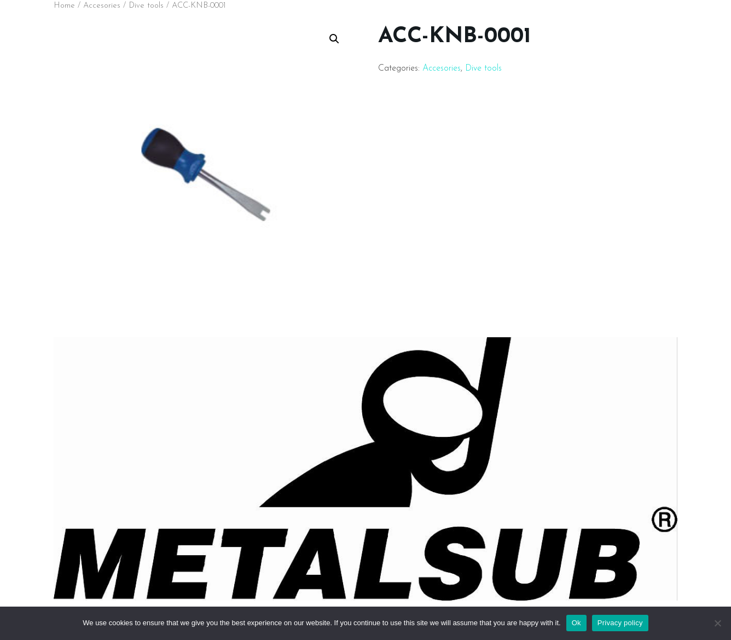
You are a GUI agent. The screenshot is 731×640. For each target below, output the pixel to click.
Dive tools (146, 6)
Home (64, 6)
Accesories (101, 6)
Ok (576, 623)
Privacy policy (620, 623)
